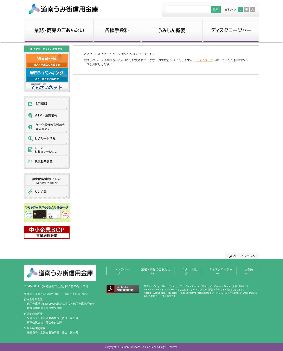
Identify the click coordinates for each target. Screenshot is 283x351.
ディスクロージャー (221, 269)
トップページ (204, 60)
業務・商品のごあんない (155, 269)
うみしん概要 (189, 269)
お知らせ (249, 269)
